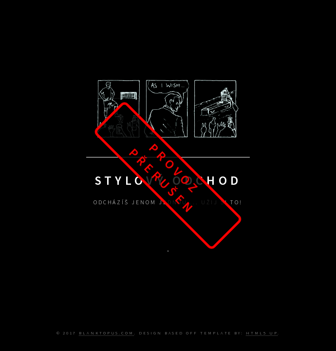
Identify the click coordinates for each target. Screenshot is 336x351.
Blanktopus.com (106, 332)
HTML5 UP (261, 332)
